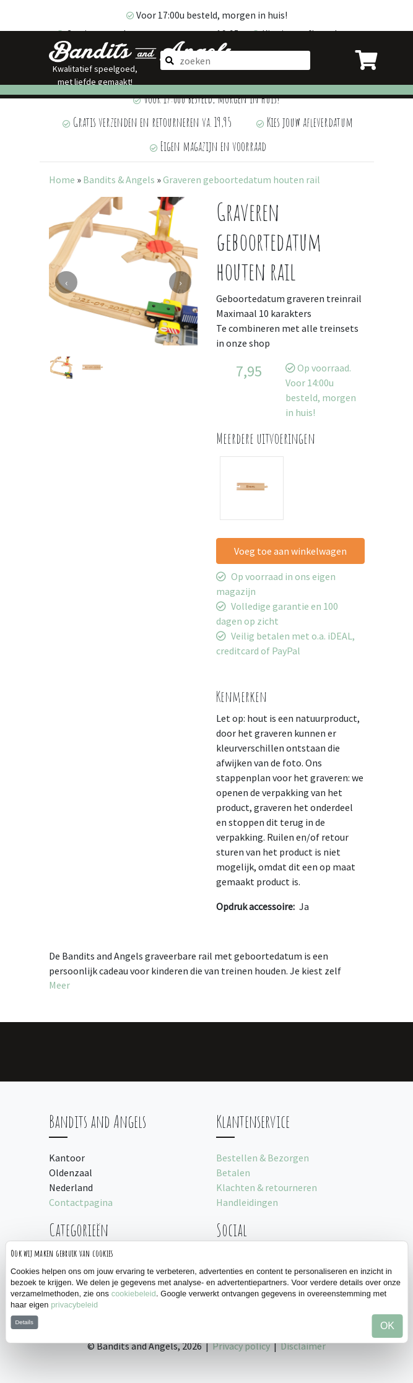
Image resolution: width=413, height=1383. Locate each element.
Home (62, 179)
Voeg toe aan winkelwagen (290, 551)
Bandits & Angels (119, 179)
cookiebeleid (133, 1293)
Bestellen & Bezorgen (262, 1157)
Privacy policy (241, 1346)
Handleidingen (247, 1202)
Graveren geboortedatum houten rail (241, 179)
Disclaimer (303, 1346)
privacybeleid (74, 1304)
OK (387, 1325)
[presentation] (66, 282)
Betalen (233, 1172)
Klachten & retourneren (266, 1187)
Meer (59, 985)
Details (24, 1322)
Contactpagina (81, 1202)
